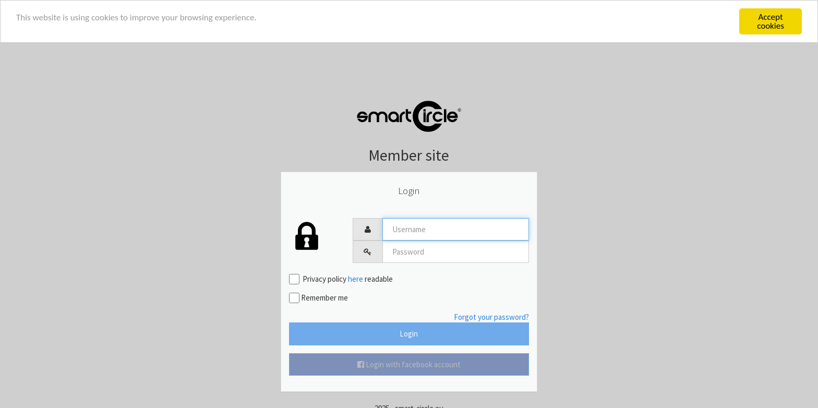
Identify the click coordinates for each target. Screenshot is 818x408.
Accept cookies (770, 21)
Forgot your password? (491, 317)
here (355, 279)
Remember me (318, 298)
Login (409, 334)
